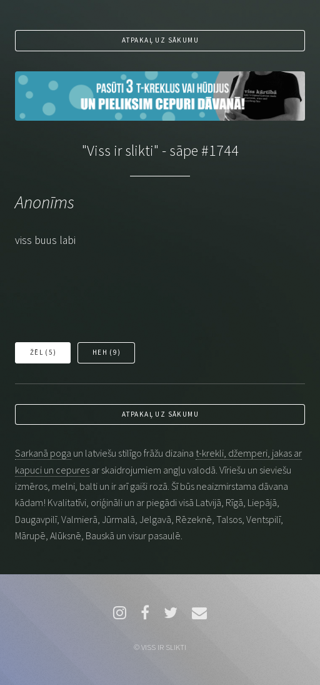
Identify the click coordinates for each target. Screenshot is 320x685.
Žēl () (43, 352)
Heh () (106, 352)
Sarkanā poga (43, 453)
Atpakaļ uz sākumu (160, 40)
